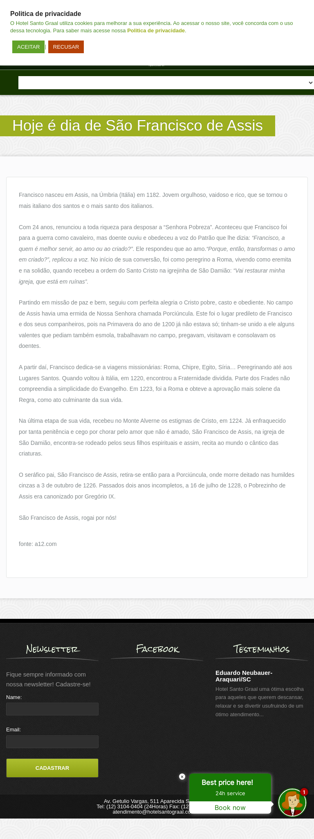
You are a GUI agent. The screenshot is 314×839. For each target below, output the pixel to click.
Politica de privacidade (156, 30)
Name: (14, 697)
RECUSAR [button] (66, 47)
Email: (13, 729)
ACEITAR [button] (28, 47)
